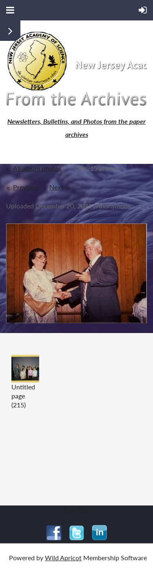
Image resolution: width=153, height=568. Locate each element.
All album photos (37, 168)
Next (56, 187)
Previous (25, 187)
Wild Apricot (63, 557)
